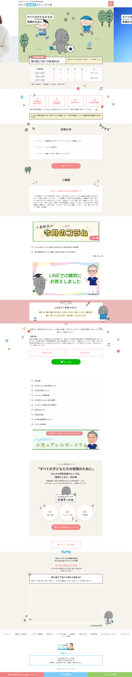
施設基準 (72, 634)
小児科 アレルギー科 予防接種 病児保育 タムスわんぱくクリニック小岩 (39, 3)
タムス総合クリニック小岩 (66, 658)
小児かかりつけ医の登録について (44, 394)
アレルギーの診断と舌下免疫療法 (44, 414)
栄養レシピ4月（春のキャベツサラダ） (58, 162)
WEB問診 (85, 361)
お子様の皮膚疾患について (41, 428)
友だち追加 (67, 371)
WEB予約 (47, 361)
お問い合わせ (83, 634)
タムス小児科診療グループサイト (66, 536)
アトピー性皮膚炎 (38, 433)
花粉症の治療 (37, 423)
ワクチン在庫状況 (51, 156)
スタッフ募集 (66, 636)
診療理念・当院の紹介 (20, 634)
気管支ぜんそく (38, 418)
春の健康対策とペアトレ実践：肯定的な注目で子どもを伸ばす (53, 261)
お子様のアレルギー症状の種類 (43, 409)
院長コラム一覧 (98, 265)
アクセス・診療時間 (37, 634)
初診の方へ (50, 634)
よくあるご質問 (61, 634)
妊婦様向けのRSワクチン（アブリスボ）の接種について (63, 150)
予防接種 (35, 389)
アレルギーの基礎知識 (40, 404)
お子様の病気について (40, 399)
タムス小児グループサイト (108, 634)
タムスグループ (124, 634)
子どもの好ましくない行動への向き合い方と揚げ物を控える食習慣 (55, 256)
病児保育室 (94, 634)
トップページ (7, 634)
